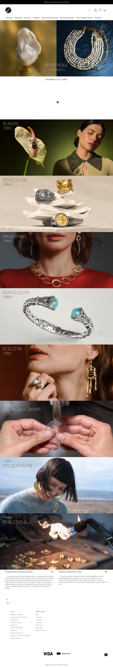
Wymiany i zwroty (16, 622)
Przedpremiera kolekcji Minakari (19, 571)
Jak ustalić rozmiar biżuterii (19, 617)
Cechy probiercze (16, 638)
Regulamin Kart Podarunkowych (20, 635)
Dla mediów (39, 628)
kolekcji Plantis (63, 578)
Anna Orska (39, 617)
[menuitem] (9, 18)
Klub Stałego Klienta (17, 628)
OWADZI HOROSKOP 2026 (70, 571)
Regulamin (14, 630)
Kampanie (39, 622)
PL (7, 600)
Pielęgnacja (14, 620)
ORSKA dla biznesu (41, 630)
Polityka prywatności (17, 633)
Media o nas (39, 625)
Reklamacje (14, 625)
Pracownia (39, 620)
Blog (37, 614)
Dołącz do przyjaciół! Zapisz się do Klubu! (56, 2)
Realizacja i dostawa (17, 614)
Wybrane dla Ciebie (56, 79)
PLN (8, 603)
